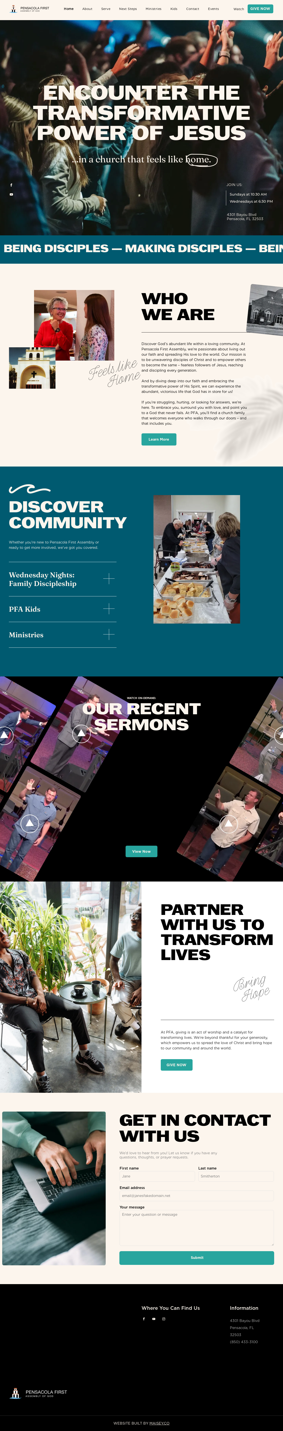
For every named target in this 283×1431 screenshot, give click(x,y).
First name (129, 1168)
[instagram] (163, 1319)
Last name (207, 1168)
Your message (132, 1207)
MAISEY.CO (159, 1423)
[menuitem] (68, 9)
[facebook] (11, 186)
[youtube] (11, 195)
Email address (132, 1188)
